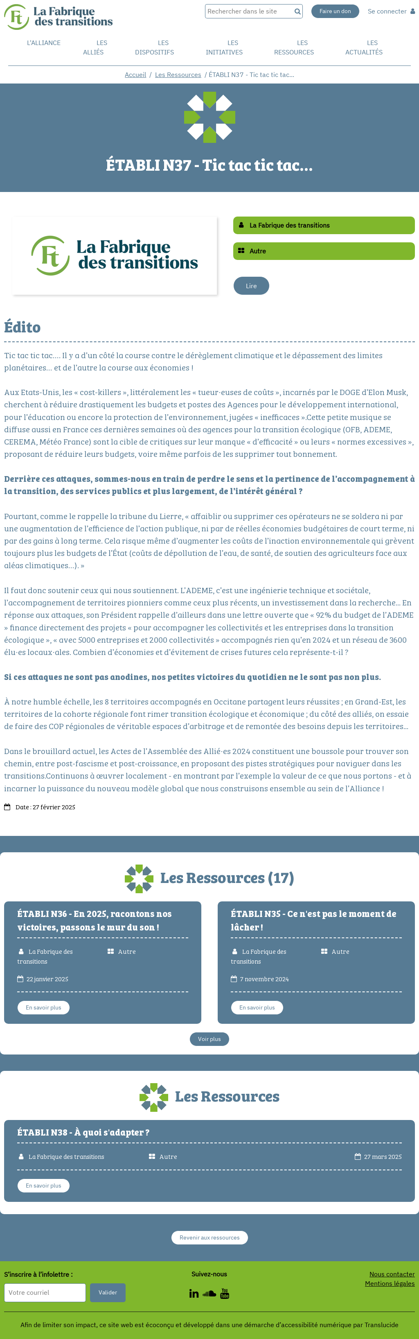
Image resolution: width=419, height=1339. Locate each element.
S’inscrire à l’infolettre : (38, 1274)
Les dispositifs (154, 47)
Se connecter (391, 11)
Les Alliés (95, 47)
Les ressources (294, 47)
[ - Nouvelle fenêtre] (211, 1295)
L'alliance (44, 42)
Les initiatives (224, 47)
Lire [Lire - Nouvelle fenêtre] (251, 286)
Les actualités (364, 47)
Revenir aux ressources (210, 1237)
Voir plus (209, 1039)
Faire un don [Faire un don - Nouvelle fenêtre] (335, 11)
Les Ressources (178, 74)
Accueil (135, 74)
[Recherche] (297, 11)
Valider (108, 1292)
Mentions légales (390, 1283)
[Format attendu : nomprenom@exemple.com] (45, 1292)
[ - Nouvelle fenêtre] (196, 1295)
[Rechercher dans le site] (248, 11)
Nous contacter (392, 1274)
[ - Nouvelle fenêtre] (224, 1295)
